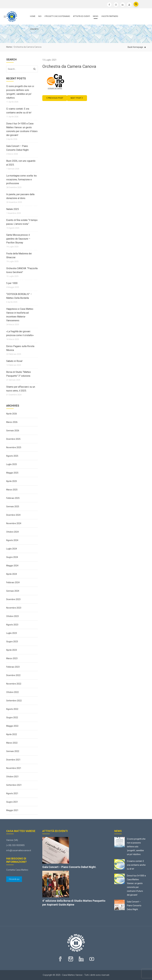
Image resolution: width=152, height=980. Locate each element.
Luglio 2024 (11, 549)
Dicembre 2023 (13, 599)
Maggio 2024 (12, 565)
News (95, 16)
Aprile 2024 (11, 574)
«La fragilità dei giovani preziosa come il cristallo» (20, 333)
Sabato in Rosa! (14, 361)
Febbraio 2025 (13, 498)
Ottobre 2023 (12, 616)
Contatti (34, 29)
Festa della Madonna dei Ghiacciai (19, 255)
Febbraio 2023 (13, 667)
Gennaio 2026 (12, 430)
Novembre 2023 (13, 608)
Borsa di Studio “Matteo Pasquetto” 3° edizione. (18, 374)
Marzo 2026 (12, 422)
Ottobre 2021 (12, 776)
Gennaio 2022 (12, 751)
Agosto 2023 (12, 624)
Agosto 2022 (12, 709)
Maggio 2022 (12, 726)
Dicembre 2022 (13, 675)
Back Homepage (135, 47)
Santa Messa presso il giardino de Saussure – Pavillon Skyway (18, 238)
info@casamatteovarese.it (18, 850)
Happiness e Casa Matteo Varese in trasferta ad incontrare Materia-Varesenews (19, 315)
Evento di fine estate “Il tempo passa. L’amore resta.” (22, 222)
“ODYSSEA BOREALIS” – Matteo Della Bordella (19, 296)
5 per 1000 (12, 283)
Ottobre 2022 (12, 692)
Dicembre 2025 (13, 439)
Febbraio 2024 (13, 582)
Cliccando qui (14, 879)
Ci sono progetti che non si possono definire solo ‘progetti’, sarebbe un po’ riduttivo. (20, 92)
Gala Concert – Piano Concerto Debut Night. (17, 148)
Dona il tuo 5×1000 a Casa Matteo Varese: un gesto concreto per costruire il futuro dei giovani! (22, 129)
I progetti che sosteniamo (57, 16)
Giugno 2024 (12, 557)
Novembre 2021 (13, 768)
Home (32, 16)
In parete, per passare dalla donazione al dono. (20, 196)
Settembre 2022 (14, 700)
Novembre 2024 (13, 523)
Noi (39, 16)
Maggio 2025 (12, 473)
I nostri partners (109, 16)
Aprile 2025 (11, 481)
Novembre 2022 (13, 684)
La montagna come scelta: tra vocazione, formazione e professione (21, 179)
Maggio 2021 (12, 810)
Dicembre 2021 (13, 760)
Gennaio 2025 (12, 506)
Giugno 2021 (12, 802)
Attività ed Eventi (81, 16)
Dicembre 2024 (13, 515)
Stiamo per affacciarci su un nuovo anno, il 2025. (20, 388)
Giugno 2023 (12, 641)
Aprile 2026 (11, 413)
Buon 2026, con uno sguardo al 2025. (20, 162)
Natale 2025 (12, 209)
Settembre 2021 (14, 785)
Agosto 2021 (12, 793)
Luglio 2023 (11, 633)
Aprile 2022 (11, 734)
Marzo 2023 (12, 658)
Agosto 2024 (12, 540)
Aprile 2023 (11, 650)
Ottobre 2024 (12, 532)
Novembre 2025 (13, 447)
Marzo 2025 (12, 489)
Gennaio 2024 (12, 591)
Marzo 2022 (12, 743)
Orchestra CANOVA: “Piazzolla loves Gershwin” (22, 270)
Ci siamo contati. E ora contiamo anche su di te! (18, 110)
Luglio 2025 (11, 464)
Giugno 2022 (12, 717)
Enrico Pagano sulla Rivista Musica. (20, 348)
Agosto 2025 (12, 456)
